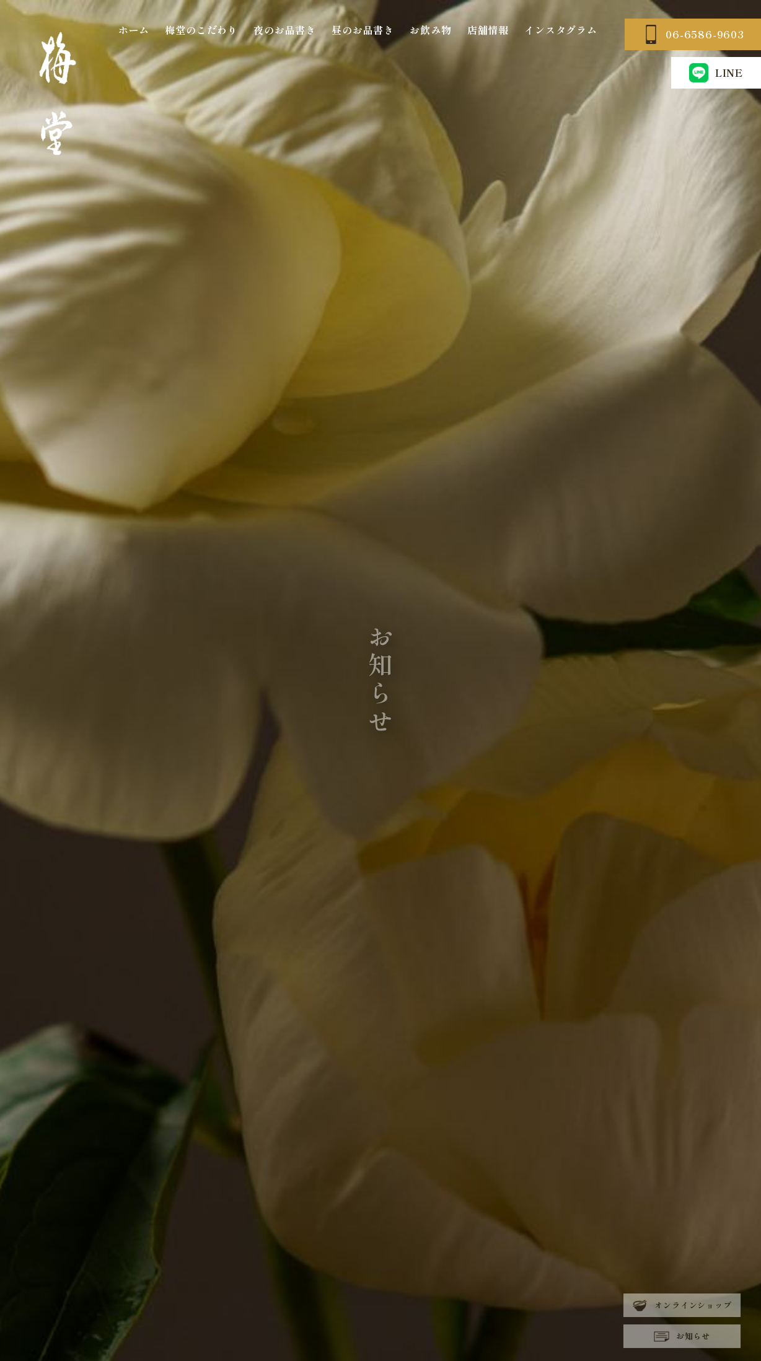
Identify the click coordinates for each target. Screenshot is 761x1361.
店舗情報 (488, 29)
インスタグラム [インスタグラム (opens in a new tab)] (560, 29)
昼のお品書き (363, 29)
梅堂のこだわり (201, 29)
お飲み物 (430, 29)
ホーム (133, 29)
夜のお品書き (284, 29)
